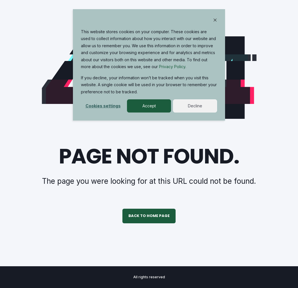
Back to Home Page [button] (149, 215)
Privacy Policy (172, 66)
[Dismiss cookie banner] (215, 20)
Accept (149, 105)
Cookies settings (103, 105)
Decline (195, 105)
